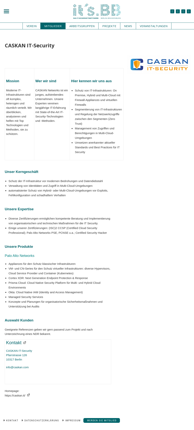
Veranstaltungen (153, 26)
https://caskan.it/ (15, 395)
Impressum (73, 420)
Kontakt (12, 420)
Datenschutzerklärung (41, 420)
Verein (32, 26)
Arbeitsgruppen (82, 26)
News (128, 26)
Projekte (109, 26)
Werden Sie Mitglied (102, 420)
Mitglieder (53, 26)
